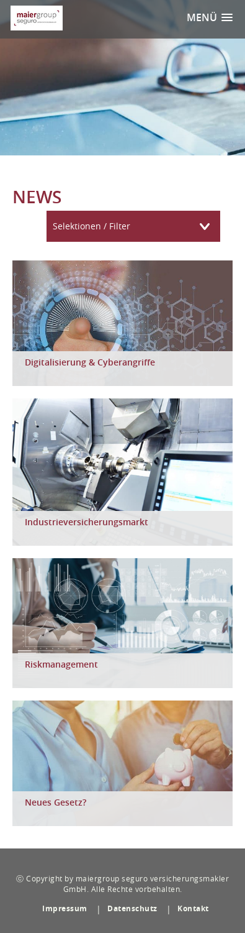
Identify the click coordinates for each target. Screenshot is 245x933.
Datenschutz (132, 908)
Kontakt (193, 908)
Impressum (64, 908)
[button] (209, 17)
